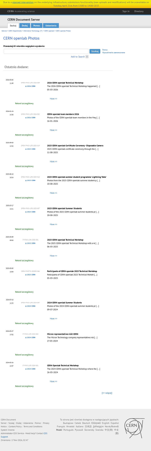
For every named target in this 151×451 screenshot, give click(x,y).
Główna (4, 31)
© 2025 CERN (30, 149)
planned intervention (23, 2)
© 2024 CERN (30, 306)
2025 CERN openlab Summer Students (64, 208)
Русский (79, 429)
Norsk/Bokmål (112, 426)
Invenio (11, 430)
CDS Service (18, 433)
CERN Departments (15, 31)
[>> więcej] (107, 392)
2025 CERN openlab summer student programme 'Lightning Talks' (76, 177)
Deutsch (86, 423)
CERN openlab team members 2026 (63, 114)
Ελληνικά (96, 423)
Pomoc (36, 25)
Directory (138, 11)
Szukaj (13, 25)
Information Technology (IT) (32, 31)
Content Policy (15, 426)
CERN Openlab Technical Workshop (63, 365)
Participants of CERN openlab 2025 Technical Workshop (72, 271)
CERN (21, 11)
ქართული (98, 426)
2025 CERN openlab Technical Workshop (65, 239)
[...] (98, 86)
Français (61, 426)
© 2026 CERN (30, 86)
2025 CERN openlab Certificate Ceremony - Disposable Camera (75, 145)
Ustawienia (50, 25)
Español (115, 423)
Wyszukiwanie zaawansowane (113, 52)
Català (78, 423)
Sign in (125, 11)
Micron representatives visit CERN (62, 334)
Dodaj (25, 25)
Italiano (79, 426)
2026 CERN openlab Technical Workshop (65, 82)
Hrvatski (70, 426)
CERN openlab (49, 31)
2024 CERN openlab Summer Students (64, 302)
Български (68, 423)
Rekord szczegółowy (24, 103)
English (105, 423)
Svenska (99, 429)
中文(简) (109, 429)
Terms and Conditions (32, 426)
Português (68, 429)
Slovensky (89, 429)
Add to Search (78, 56)
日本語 (88, 426)
